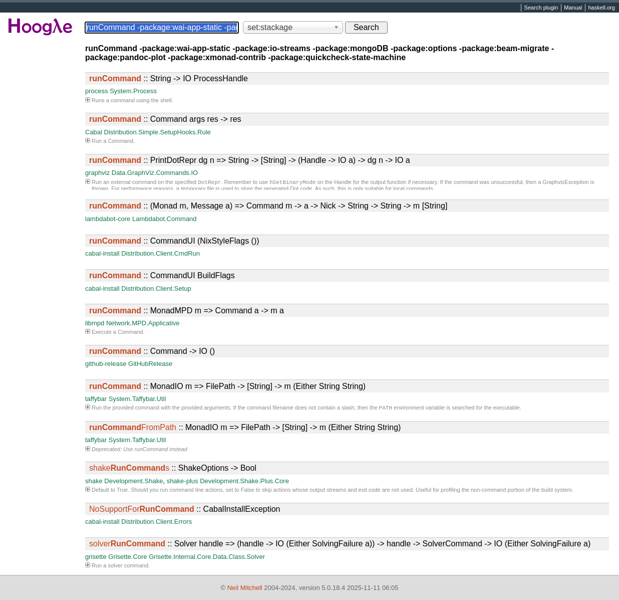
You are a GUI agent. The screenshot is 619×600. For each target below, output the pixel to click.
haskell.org (601, 8)
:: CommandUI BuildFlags (162, 275)
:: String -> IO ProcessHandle (168, 78)
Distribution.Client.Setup (156, 288)
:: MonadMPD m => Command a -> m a (186, 310)
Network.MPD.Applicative (143, 323)
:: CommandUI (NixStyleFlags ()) (174, 241)
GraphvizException (565, 183)
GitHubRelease (150, 363)
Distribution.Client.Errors (156, 522)
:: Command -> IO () (152, 351)
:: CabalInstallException (184, 510)
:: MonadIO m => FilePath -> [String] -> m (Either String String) (227, 386)
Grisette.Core (127, 557)
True (122, 491)
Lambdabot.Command (164, 219)
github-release (105, 363)
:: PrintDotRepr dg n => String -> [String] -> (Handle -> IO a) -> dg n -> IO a (249, 160)
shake (94, 482)
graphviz (97, 172)
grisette (96, 557)
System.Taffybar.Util (137, 399)
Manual (573, 8)
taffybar (96, 399)
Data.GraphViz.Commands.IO (155, 172)
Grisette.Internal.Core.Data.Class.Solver (207, 557)
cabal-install (102, 253)
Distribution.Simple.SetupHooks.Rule (157, 132)
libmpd (94, 323)
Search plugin (541, 8)
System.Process (133, 91)
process (96, 91)
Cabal (93, 132)
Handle (343, 183)
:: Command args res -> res (165, 119)
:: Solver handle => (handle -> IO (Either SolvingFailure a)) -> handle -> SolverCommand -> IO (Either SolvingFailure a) (339, 544)
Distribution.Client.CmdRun (160, 253)
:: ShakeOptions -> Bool (172, 469)
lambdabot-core (107, 219)
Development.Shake (133, 482)
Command (120, 141)
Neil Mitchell (244, 587)
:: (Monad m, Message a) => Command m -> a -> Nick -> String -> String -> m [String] (268, 206)
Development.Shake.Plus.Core (244, 482)
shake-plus (182, 482)
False (247, 491)
